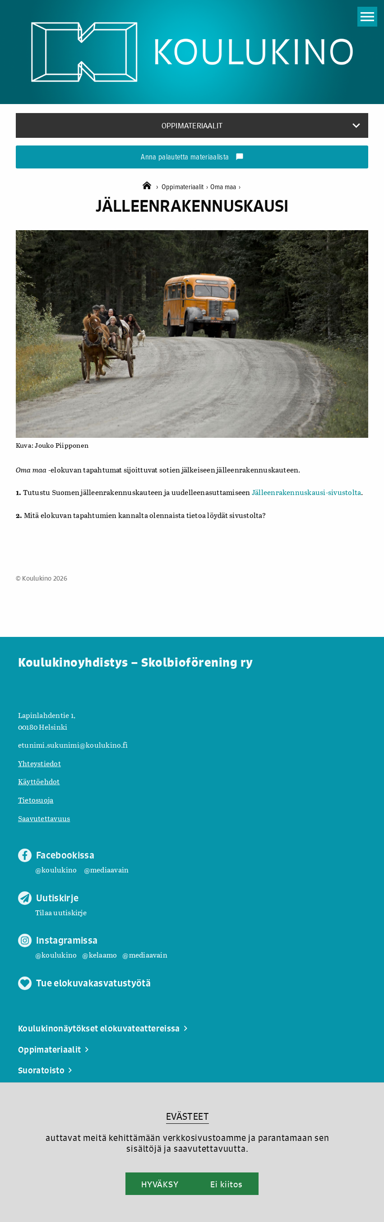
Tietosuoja (35, 800)
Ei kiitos (226, 1184)
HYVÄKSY (160, 1184)
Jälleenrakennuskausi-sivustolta (306, 492)
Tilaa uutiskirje (61, 912)
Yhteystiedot (39, 763)
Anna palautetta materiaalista (192, 158)
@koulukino (56, 869)
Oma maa (225, 187)
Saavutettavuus (44, 818)
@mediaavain (106, 869)
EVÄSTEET (187, 1116)
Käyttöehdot (39, 781)
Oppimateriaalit (186, 187)
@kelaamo (99, 954)
